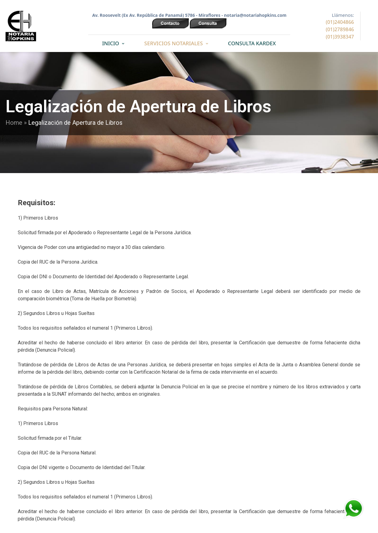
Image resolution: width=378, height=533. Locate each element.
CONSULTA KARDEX (252, 43)
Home (14, 122)
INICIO (110, 43)
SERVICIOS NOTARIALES (173, 43)
